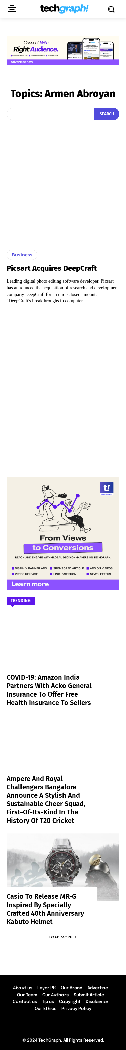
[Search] (106, 114)
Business (22, 254)
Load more (63, 937)
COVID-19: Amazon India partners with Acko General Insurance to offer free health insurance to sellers (49, 690)
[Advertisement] (63, 388)
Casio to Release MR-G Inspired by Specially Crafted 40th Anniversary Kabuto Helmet (45, 909)
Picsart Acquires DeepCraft (52, 268)
